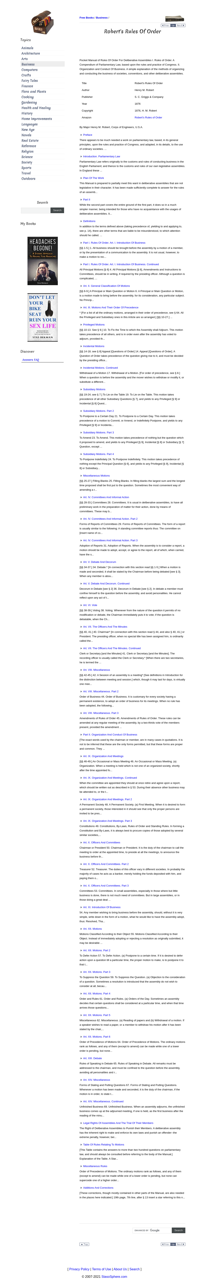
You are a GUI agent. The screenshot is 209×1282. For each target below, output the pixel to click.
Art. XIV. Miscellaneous (94, 1079)
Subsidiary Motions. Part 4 (96, 454)
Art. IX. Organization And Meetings (101, 756)
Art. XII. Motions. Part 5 (94, 1015)
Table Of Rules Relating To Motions (101, 1144)
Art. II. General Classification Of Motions (104, 285)
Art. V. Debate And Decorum (97, 561)
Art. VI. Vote (88, 605)
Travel (26, 173)
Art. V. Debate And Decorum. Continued (104, 583)
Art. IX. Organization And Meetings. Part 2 (105, 799)
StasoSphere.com (114, 1276)
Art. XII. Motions (90, 928)
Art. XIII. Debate (90, 1058)
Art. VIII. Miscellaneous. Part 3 (98, 713)
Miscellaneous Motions (94, 475)
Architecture (30, 53)
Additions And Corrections (96, 1187)
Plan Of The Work (91, 177)
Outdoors (28, 179)
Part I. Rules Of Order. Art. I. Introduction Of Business (112, 242)
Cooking (27, 97)
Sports (26, 168)
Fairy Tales (29, 81)
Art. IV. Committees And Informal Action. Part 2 (108, 518)
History (27, 113)
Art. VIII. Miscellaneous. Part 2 (98, 691)
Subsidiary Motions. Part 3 (96, 432)
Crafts (26, 75)
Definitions (87, 221)
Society (26, 162)
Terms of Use (101, 1269)
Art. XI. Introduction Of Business (99, 907)
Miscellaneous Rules (93, 1166)
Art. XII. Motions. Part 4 (94, 993)
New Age (27, 130)
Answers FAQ (30, 360)
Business (28, 64)
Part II (84, 199)
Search (134, 1269)
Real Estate (29, 141)
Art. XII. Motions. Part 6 (94, 1036)
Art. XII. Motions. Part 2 (94, 950)
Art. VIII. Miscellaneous (94, 669)
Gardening (29, 102)
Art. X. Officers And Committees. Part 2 (104, 864)
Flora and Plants (33, 92)
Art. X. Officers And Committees (99, 842)
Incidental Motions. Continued (98, 367)
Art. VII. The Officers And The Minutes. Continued (110, 648)
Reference (28, 146)
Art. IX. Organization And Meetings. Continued (108, 777)
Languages (29, 124)
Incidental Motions (91, 346)
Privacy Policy (79, 1269)
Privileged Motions (91, 324)
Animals (27, 48)
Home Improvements (36, 119)
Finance (27, 86)
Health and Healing (36, 108)
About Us (120, 1269)
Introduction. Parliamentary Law (99, 156)
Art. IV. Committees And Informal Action (104, 497)
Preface (85, 134)
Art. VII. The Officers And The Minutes (103, 626)
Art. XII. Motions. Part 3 (94, 971)
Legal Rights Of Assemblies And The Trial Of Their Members (116, 1122)
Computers (29, 70)
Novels (26, 135)
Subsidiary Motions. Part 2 (96, 410)
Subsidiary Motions (92, 389)
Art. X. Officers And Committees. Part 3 (104, 885)
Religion (27, 151)
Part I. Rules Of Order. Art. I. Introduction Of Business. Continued (119, 264)
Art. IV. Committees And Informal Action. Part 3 (108, 540)
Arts (24, 59)
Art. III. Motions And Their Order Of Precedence (108, 307)
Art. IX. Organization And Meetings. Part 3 (105, 820)
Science (27, 157)
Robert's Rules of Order (148, 117)
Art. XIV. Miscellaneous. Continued (101, 1101)
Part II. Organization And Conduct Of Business (108, 734)
